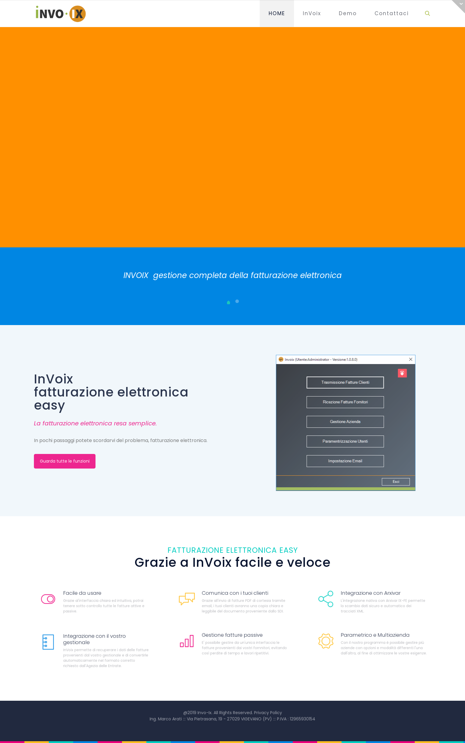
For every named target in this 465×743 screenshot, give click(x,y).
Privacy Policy (268, 713)
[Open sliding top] (458, 6)
